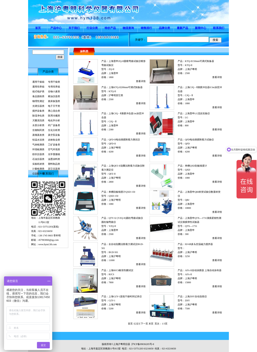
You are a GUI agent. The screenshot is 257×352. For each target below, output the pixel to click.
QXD (187, 169)
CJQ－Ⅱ (189, 95)
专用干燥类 (54, 81)
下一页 (144, 323)
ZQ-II (111, 69)
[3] (138, 323)
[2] (136, 323)
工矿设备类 (54, 144)
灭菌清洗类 (38, 120)
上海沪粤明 (191, 69)
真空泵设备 (54, 135)
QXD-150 (113, 196)
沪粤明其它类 (116, 95)
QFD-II (112, 143)
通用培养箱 (38, 86)
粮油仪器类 (54, 96)
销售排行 (146, 28)
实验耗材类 (38, 164)
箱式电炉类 (38, 91)
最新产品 (182, 28)
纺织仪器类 (38, 154)
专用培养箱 (54, 86)
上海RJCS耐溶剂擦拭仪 (121, 270)
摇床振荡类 (54, 101)
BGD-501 (113, 252)
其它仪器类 (54, 168)
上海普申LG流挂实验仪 (197, 113)
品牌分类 (164, 28)
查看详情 (141, 81)
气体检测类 (38, 144)
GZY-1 (112, 300)
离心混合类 (54, 110)
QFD (187, 143)
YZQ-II (112, 226)
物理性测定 (38, 101)
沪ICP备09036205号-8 (142, 344)
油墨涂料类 (54, 159)
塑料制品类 (54, 164)
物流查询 (128, 28)
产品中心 (56, 28)
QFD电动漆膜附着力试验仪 (199, 139)
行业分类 (92, 28)
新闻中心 (200, 28)
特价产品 (110, 28)
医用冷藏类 (54, 115)
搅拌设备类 (38, 110)
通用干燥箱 (38, 81)
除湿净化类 (38, 115)
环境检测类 (38, 149)
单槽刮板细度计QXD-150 (122, 191)
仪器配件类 (38, 173)
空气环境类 (54, 149)
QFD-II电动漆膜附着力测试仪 (124, 139)
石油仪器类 (38, 159)
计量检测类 (38, 168)
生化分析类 (54, 130)
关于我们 (74, 28)
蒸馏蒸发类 (38, 135)
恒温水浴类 (38, 139)
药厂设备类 (54, 125)
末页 (151, 323)
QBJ (187, 200)
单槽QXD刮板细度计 (196, 165)
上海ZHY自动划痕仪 (196, 296)
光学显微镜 (54, 154)
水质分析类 (38, 125)
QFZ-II (112, 173)
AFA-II (188, 274)
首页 (38, 28)
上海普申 (113, 73)
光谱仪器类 (38, 106)
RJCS (111, 274)
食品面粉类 (38, 96)
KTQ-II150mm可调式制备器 (199, 61)
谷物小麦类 (54, 91)
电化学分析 (54, 120)
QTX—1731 (191, 226)
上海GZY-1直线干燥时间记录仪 (125, 296)
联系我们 (218, 28)
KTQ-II (188, 65)
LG (186, 117)
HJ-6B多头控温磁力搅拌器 (199, 244)
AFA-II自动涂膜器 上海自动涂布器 (203, 270)
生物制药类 (38, 130)
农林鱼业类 (54, 139)
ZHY (187, 300)
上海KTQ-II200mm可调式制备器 (126, 87)
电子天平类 (54, 106)
